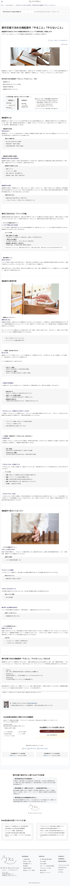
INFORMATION (62, 867)
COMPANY (61, 859)
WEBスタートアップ (45, 872)
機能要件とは (6, 82)
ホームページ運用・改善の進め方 (14, 831)
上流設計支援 (26, 859)
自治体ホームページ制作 (29, 870)
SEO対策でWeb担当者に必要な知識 (15, 833)
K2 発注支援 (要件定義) (46, 859)
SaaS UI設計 (43, 863)
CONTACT (61, 870)
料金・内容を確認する (52, 735)
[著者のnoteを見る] (24, 748)
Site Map (60, 872)
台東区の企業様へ (27, 868)
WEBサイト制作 (27, 861)
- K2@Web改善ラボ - (10, 5)
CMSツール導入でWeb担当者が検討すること (52, 831)
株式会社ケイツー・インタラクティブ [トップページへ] (35, 2)
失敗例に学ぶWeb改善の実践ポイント (50, 828)
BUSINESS (25, 856)
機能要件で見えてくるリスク (10, 89)
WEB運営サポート (27, 863)
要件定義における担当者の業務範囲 (23, 5)
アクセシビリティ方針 (63, 865)
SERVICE (41, 856)
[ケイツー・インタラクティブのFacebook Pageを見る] (42, 748)
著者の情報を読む (32, 703)
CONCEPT (61, 856)
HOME (2, 5)
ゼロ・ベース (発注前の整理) (47, 866)
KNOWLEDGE (62, 861)
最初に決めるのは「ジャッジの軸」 (12, 84)
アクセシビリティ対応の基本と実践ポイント (52, 826)
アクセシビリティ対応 (45, 868)
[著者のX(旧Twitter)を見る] (32, 748)
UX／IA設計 (43, 861)
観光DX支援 (43, 870)
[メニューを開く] (2, 1)
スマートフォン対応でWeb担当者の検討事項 (52, 833)
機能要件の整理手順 (8, 87)
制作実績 (25, 866)
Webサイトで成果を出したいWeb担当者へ (17, 826)
